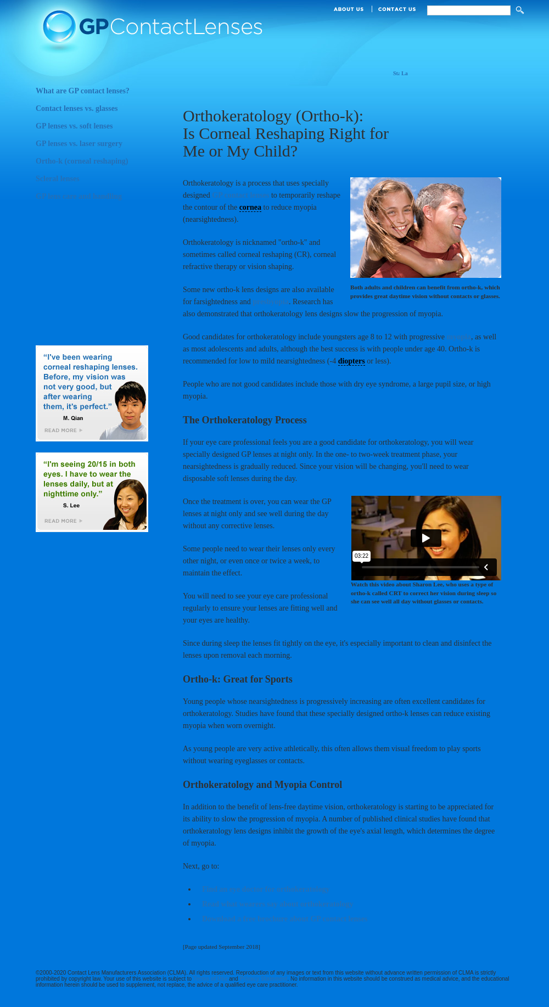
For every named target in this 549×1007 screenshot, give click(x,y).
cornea (250, 207)
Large (404, 74)
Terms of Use (210, 979)
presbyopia (271, 302)
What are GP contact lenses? (97, 94)
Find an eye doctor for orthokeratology (265, 889)
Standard (396, 74)
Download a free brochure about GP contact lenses (284, 919)
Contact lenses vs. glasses (97, 111)
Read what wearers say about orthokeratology (277, 904)
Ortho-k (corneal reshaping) (97, 164)
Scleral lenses (97, 182)
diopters (351, 361)
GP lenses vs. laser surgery (97, 146)
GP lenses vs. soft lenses (97, 129)
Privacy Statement (264, 979)
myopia (459, 337)
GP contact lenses (240, 195)
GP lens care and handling (97, 199)
